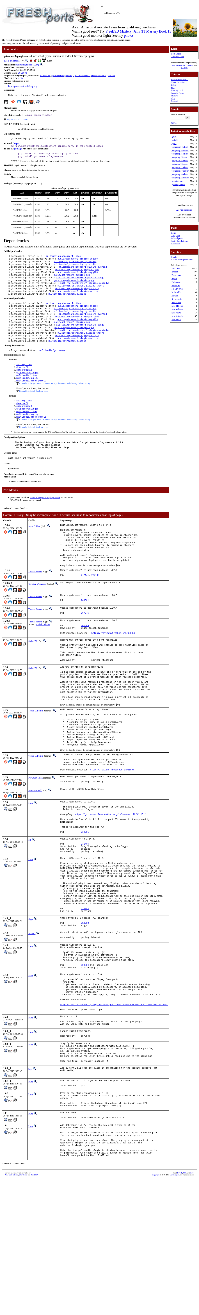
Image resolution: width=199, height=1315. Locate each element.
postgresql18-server (180, 177)
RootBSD (184, 68)
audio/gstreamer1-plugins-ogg (72, 281)
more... (174, 123)
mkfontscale (45, 76)
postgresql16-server (180, 164)
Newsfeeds (175, 243)
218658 (85, 1008)
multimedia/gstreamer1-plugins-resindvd (84, 290)
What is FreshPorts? (179, 79)
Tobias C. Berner (35, 759)
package (18, 151)
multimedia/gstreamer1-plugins (67, 302)
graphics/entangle (27, 388)
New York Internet (178, 65)
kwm (30, 864)
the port (16, 145)
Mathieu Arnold (35, 852)
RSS (192, 1292)
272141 (85, 607)
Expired (174, 295)
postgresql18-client (179, 174)
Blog (173, 98)
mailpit (174, 140)
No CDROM (177, 289)
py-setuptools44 (178, 184)
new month (176, 319)
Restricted (175, 285)
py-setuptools (177, 181)
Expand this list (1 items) (17, 121)
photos (128, 35)
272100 (95, 607)
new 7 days (176, 312)
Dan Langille (174, 1294)
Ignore (174, 278)
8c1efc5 (22, 73)
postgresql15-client (179, 154)
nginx (173, 143)
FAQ (173, 87)
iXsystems (189, 65)
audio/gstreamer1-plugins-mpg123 (78, 278)
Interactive (176, 302)
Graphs (174, 257)
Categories (175, 235)
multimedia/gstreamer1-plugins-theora (81, 293)
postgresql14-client (179, 147)
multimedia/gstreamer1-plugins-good (77, 275)
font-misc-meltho (82, 76)
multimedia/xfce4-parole (31, 397)
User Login (176, 54)
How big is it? (177, 90)
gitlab (173, 136)
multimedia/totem (26, 391)
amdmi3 (31, 1019)
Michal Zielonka (43, 657)
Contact (174, 101)
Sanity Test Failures (179, 241)
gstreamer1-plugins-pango (62, 76)
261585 (85, 660)
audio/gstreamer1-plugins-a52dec (78, 262)
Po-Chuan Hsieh (35, 838)
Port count (175, 268)
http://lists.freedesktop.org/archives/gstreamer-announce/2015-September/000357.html (114, 1103)
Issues (173, 85)
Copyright (155, 1294)
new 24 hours (177, 306)
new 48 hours (177, 309)
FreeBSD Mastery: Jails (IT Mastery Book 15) (139, 31)
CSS (184, 1292)
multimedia (15, 61)
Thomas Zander (35, 601)
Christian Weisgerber (37, 615)
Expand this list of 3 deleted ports (33, 408)
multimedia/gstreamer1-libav (63, 259)
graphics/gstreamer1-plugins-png (74, 287)
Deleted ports (176, 238)
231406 (85, 913)
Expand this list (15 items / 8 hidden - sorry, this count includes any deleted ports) (54, 400)
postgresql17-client (179, 167)
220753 (85, 991)
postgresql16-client (179, 160)
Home (173, 233)
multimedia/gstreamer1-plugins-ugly (77, 296)
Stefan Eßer (33, 677)
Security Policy (177, 93)
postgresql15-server (180, 157)
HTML (179, 1292)
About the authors (178, 82)
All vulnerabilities (184, 210)
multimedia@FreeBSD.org (27, 64)
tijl (29, 908)
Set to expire (176, 299)
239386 (85, 900)
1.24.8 (6, 61)
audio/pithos (24, 379)
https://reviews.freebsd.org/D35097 (112, 830)
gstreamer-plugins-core (50, 519)
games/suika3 (24, 385)
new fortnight (177, 316)
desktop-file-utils (98, 76)
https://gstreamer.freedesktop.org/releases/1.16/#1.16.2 (110, 879)
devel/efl (22, 382)
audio (20, 78)
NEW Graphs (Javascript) (182, 259)
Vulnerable (176, 292)
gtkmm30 (111, 76)
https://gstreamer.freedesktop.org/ (22, 86)
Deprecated (176, 275)
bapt (30, 1176)
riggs (30, 1003)
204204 (85, 1056)
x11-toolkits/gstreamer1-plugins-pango (80, 284)
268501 (85, 633)
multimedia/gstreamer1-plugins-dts (75, 268)
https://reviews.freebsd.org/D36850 (113, 669)
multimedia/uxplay (27, 394)
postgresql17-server (180, 171)
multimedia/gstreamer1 (53, 364)
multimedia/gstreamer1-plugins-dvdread (83, 272)
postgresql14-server (180, 150)
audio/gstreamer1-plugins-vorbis (78, 299)
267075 (85, 646)
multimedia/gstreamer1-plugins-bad (75, 265)
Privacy (174, 95)
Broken (174, 271)
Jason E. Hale (34, 548)
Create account (177, 56)
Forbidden (175, 282)
